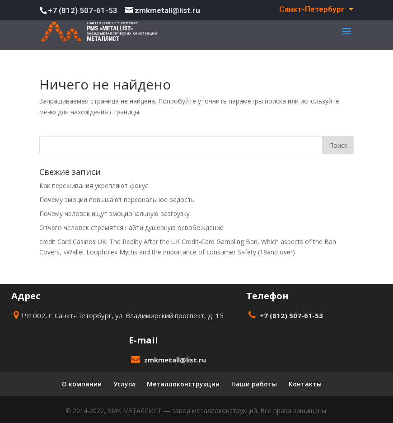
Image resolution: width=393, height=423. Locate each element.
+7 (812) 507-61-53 (82, 10)
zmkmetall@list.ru (175, 359)
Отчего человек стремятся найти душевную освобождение (131, 227)
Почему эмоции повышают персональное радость (117, 199)
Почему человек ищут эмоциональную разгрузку (114, 213)
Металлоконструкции (183, 384)
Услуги (124, 384)
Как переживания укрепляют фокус (93, 185)
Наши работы (254, 384)
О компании (82, 384)
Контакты (305, 384)
